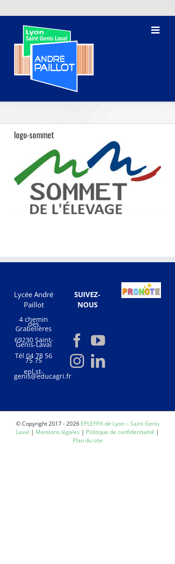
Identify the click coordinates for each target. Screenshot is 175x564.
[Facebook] (77, 340)
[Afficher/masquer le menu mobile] (156, 30)
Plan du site (88, 440)
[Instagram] (77, 361)
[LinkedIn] (98, 361)
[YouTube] (98, 340)
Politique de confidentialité (120, 432)
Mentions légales (57, 432)
